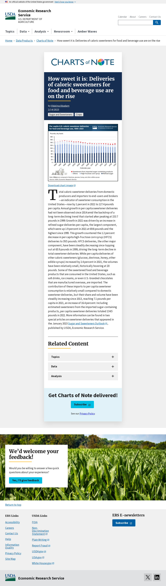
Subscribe (80, 404)
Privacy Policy (87, 413)
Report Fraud (40, 545)
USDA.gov (37, 551)
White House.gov (42, 563)
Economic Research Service (34, 12)
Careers (143, 17)
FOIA (34, 522)
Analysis (56, 376)
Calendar (122, 17)
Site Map (10, 559)
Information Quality (12, 546)
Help (8, 539)
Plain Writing (39, 539)
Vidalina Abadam (60, 105)
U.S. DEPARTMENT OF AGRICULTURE (30, 20)
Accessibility (12, 522)
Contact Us (155, 17)
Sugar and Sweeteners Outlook (86, 323)
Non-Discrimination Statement (40, 531)
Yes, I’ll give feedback (25, 480)
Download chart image (60, 185)
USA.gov (37, 557)
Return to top (13, 505)
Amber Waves (87, 31)
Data (54, 366)
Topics (9, 31)
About (133, 17)
